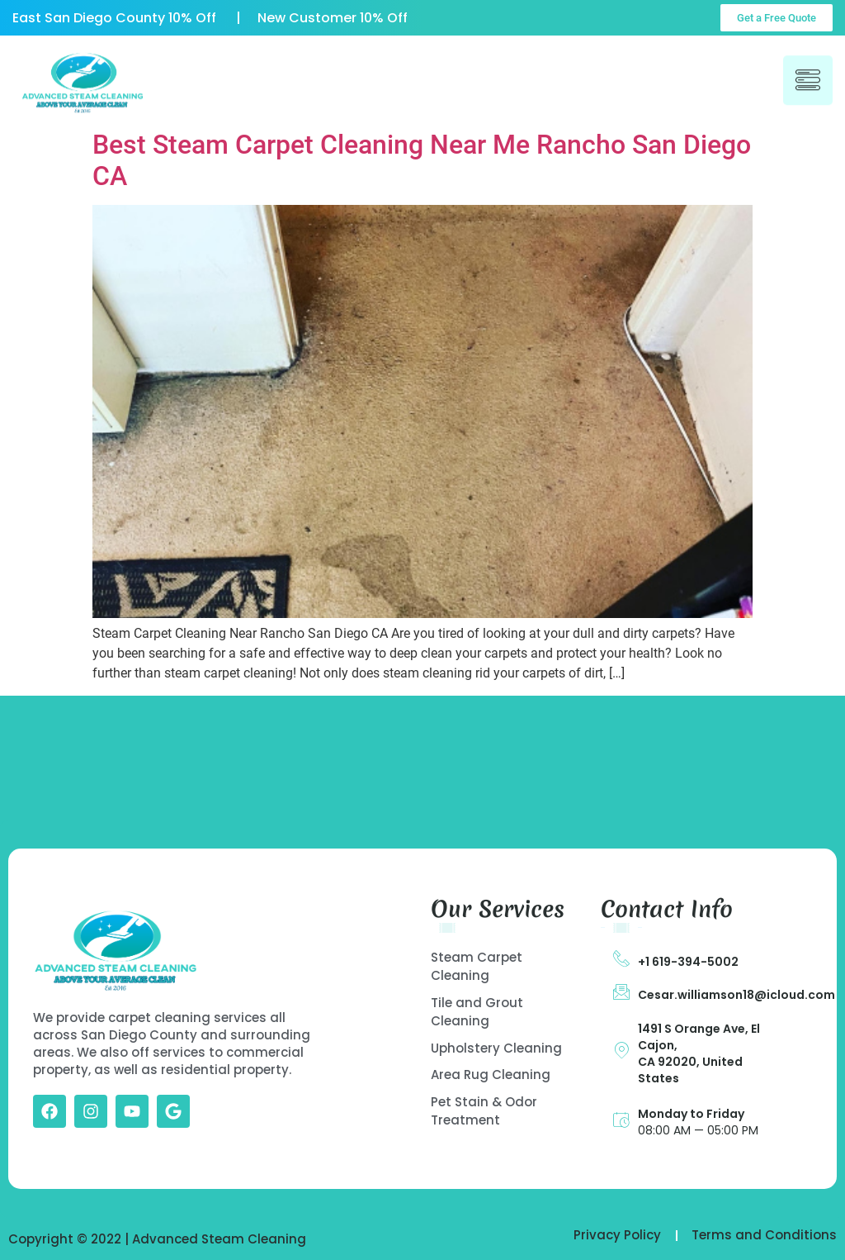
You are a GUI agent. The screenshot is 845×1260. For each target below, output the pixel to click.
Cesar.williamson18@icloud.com (736, 995)
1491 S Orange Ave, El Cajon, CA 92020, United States (699, 1053)
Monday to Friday (691, 1113)
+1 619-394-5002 (688, 961)
